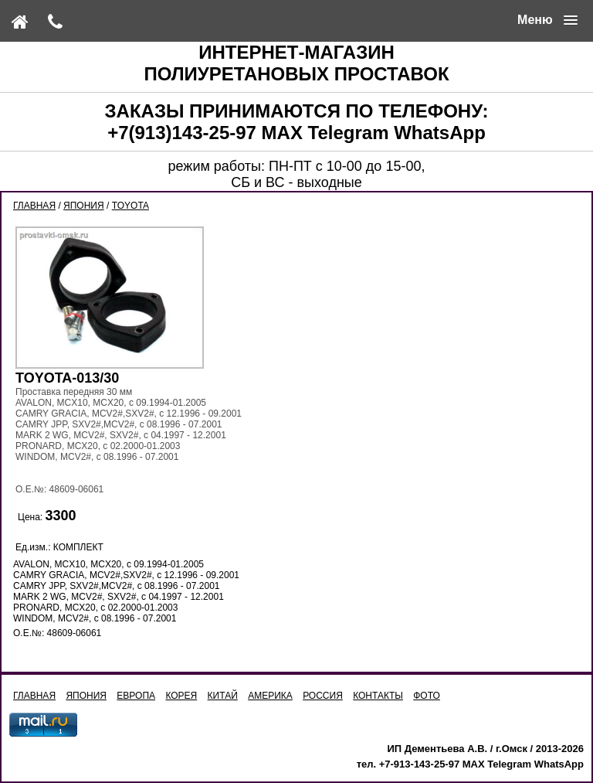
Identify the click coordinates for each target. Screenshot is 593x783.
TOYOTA (130, 205)
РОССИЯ (323, 695)
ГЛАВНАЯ (34, 205)
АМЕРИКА (270, 695)
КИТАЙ (223, 695)
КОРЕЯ (181, 695)
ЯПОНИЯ (83, 205)
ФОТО (426, 695)
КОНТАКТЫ (378, 695)
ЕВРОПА (136, 695)
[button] (547, 20)
